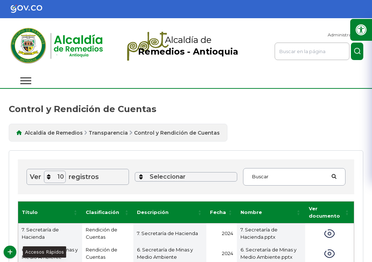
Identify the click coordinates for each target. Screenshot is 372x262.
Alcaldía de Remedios (54, 133)
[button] (75, 212)
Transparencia (108, 133)
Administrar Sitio (345, 34)
